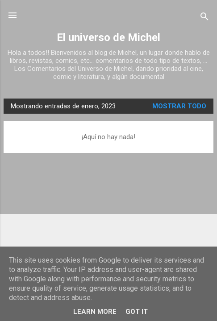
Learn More (95, 312)
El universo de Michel (108, 37)
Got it (136, 312)
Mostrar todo (179, 106)
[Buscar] (204, 18)
